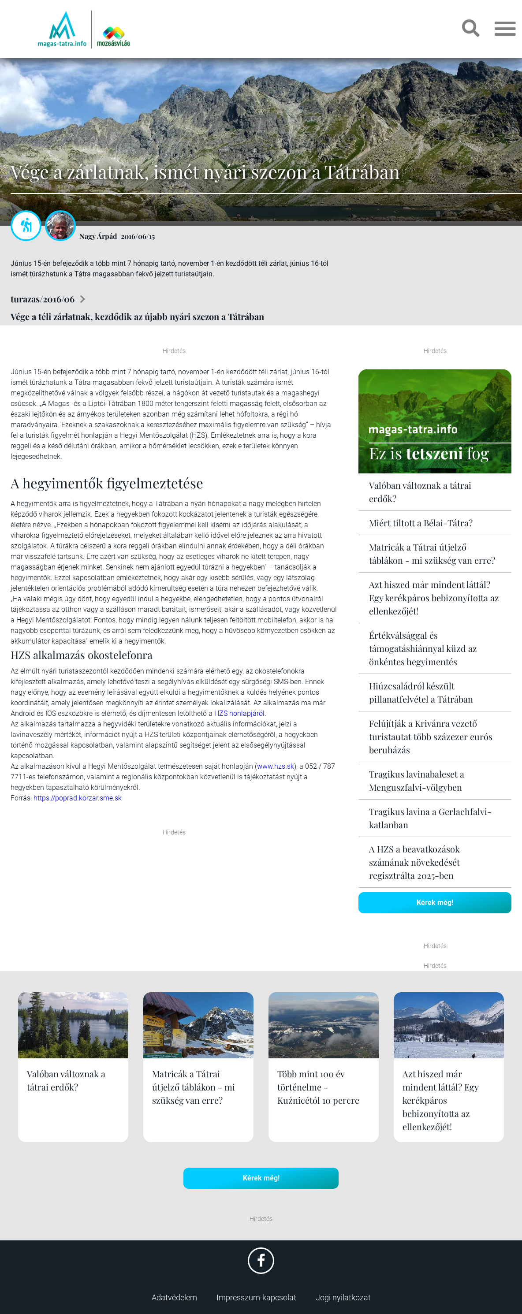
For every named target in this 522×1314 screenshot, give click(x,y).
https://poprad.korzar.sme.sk (78, 798)
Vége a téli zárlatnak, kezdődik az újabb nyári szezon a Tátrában (137, 316)
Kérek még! (435, 902)
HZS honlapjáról (239, 713)
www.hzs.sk (275, 766)
